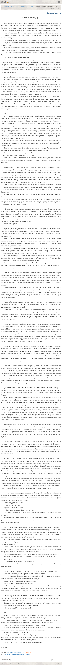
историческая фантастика (23, 654)
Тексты (12, 6)
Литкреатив (5, 6)
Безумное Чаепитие (54, 13)
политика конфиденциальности (19, 663)
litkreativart (5, 2)
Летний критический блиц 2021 (24, 6)
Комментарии (6, 659)
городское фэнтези (10, 654)
